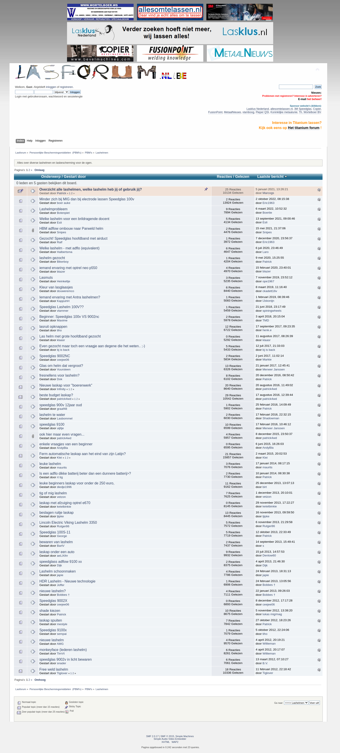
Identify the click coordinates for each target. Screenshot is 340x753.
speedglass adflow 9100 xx (60, 561)
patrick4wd (270, 389)
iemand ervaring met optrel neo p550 (68, 268)
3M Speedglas (302, 108)
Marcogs (268, 193)
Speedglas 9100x (53, 630)
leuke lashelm (50, 464)
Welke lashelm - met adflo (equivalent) (69, 248)
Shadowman (271, 418)
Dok (59, 379)
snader (61, 663)
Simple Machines (184, 736)
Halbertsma (64, 252)
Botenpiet (63, 212)
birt (265, 487)
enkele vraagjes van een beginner (65, 444)
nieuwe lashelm (51, 640)
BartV (60, 545)
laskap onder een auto (56, 552)
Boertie (267, 212)
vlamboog (248, 112)
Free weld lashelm (53, 669)
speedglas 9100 (51, 424)
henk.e (267, 330)
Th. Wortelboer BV (310, 112)
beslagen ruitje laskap (56, 512)
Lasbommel (64, 418)
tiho (59, 330)
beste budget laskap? (56, 395)
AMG (60, 643)
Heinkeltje (63, 281)
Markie (267, 359)
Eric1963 (269, 203)
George (62, 536)
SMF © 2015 (167, 736)
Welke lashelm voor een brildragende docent (74, 219)
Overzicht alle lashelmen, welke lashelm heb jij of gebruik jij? (90, 189)
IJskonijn (268, 300)
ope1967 (268, 281)
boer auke (63, 203)
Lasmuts (46, 277)
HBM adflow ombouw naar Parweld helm (71, 228)
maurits (62, 467)
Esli (59, 222)
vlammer (62, 310)
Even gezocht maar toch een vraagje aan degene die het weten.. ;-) (92, 346)
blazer (61, 271)
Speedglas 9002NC (54, 356)
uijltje (60, 428)
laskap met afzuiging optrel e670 (64, 503)
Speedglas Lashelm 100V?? (61, 307)
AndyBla (62, 448)
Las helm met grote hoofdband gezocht (70, 336)
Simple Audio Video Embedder (170, 739)
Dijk (59, 565)
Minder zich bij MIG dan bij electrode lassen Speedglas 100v (86, 199)
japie (60, 575)
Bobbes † (269, 584)
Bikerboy (63, 261)
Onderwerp (51, 176)
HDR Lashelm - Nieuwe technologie (67, 581)
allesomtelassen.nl (282, 108)
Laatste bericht (272, 176)
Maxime (62, 320)
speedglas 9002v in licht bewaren (65, 659)
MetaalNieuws (232, 112)
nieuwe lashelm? (52, 591)
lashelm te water (52, 415)
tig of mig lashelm (53, 493)
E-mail (302, 99)
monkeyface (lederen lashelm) (63, 650)
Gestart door (75, 176)
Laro (266, 252)
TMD (266, 320)
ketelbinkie (64, 506)
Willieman (269, 643)
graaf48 (62, 408)
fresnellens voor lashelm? (59, 375)
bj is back (63, 349)
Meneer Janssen (274, 369)
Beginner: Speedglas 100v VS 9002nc (69, 317)
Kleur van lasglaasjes (56, 287)
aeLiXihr (62, 555)
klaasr (61, 340)
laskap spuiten (50, 620)
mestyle (62, 624)
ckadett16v (270, 291)
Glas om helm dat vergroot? (61, 366)
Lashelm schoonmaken (57, 571)
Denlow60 (269, 555)
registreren (66, 87)
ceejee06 (63, 359)
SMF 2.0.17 (152, 736)
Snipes (61, 232)
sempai (62, 633)
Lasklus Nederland (257, 108)
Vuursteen (63, 369)
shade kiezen (49, 611)
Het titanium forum (303, 128)
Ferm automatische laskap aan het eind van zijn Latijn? (82, 454)
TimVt (61, 653)
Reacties (224, 176)
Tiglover (62, 673)
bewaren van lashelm (56, 542)
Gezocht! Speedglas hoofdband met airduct (73, 238)
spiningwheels (272, 310)
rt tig (60, 477)
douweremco (65, 291)
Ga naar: (278, 703)
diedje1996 (64, 487)
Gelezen (242, 176)
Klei (59, 457)
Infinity (61, 389)
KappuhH (63, 301)
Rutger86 (63, 526)
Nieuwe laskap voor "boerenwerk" (65, 385)
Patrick (61, 193)
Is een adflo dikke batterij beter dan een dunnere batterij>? (85, 473)
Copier (317, 108)
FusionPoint (215, 112)
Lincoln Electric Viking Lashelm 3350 (68, 522)
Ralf (59, 242)
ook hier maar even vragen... (62, 434)
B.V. (265, 663)
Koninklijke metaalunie (284, 112)
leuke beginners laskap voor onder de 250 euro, (76, 483)
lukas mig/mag (272, 614)
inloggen (51, 87)
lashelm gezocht (52, 258)
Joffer (60, 585)
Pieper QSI (262, 112)
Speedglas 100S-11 (55, 532)
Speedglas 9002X (53, 601)
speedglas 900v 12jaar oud (60, 405)
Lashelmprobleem (53, 209)
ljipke (60, 516)
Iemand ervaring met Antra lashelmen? (69, 297)
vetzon (61, 497)
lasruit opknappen (53, 326)
